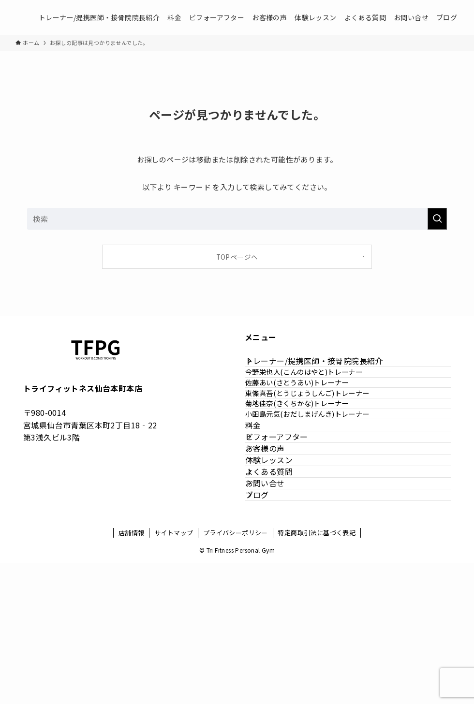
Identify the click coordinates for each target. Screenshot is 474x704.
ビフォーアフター (287, 515)
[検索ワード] (237, 219)
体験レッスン (280, 561)
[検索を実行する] (437, 219)
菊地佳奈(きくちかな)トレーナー (313, 450)
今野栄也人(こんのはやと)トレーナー (320, 388)
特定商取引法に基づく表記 (317, 673)
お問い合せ (276, 607)
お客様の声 (276, 538)
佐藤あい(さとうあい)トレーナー (313, 409)
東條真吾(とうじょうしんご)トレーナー (324, 430)
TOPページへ (237, 257)
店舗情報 (131, 673)
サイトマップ (173, 673)
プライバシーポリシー (235, 673)
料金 (264, 493)
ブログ (268, 630)
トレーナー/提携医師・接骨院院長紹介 (325, 366)
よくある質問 (280, 584)
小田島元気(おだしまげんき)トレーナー (324, 471)
